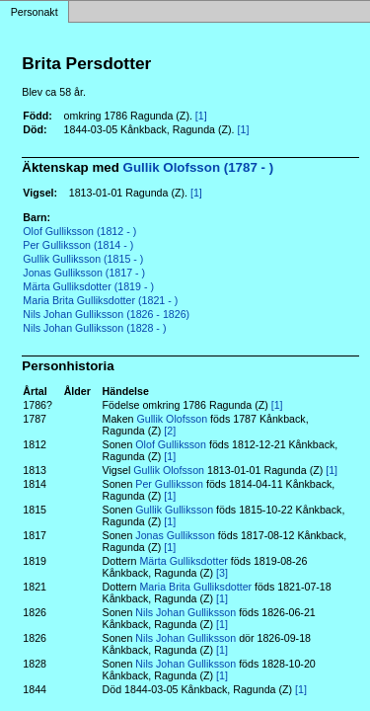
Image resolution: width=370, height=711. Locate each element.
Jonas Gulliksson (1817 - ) (84, 272)
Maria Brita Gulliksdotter (195, 586)
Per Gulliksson (169, 484)
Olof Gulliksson (170, 444)
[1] (201, 115)
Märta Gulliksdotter (183, 561)
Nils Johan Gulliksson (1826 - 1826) (106, 314)
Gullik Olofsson (171, 419)
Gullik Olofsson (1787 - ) (198, 167)
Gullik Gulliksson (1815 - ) (83, 259)
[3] (222, 573)
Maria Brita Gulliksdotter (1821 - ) (100, 300)
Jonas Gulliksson (175, 535)
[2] (170, 430)
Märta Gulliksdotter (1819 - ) (88, 286)
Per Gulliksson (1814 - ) (78, 245)
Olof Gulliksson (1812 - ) (79, 231)
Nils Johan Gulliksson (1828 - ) (94, 328)
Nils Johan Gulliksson (185, 612)
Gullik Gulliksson (174, 509)
